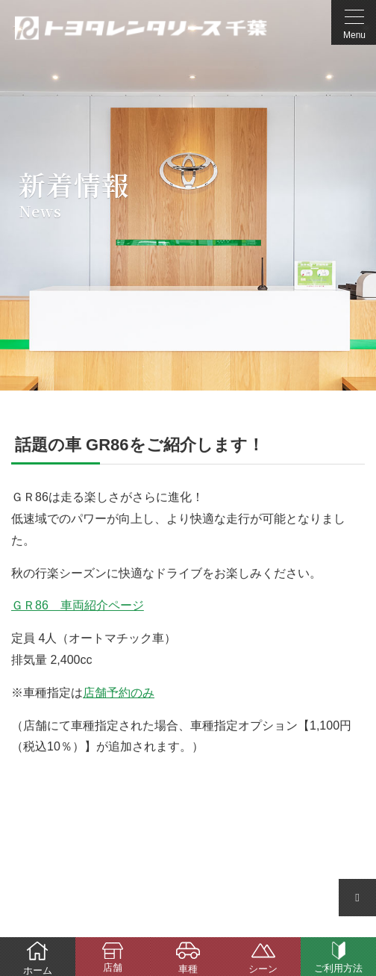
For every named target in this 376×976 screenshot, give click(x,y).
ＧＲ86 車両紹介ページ (77, 605)
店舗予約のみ (118, 692)
